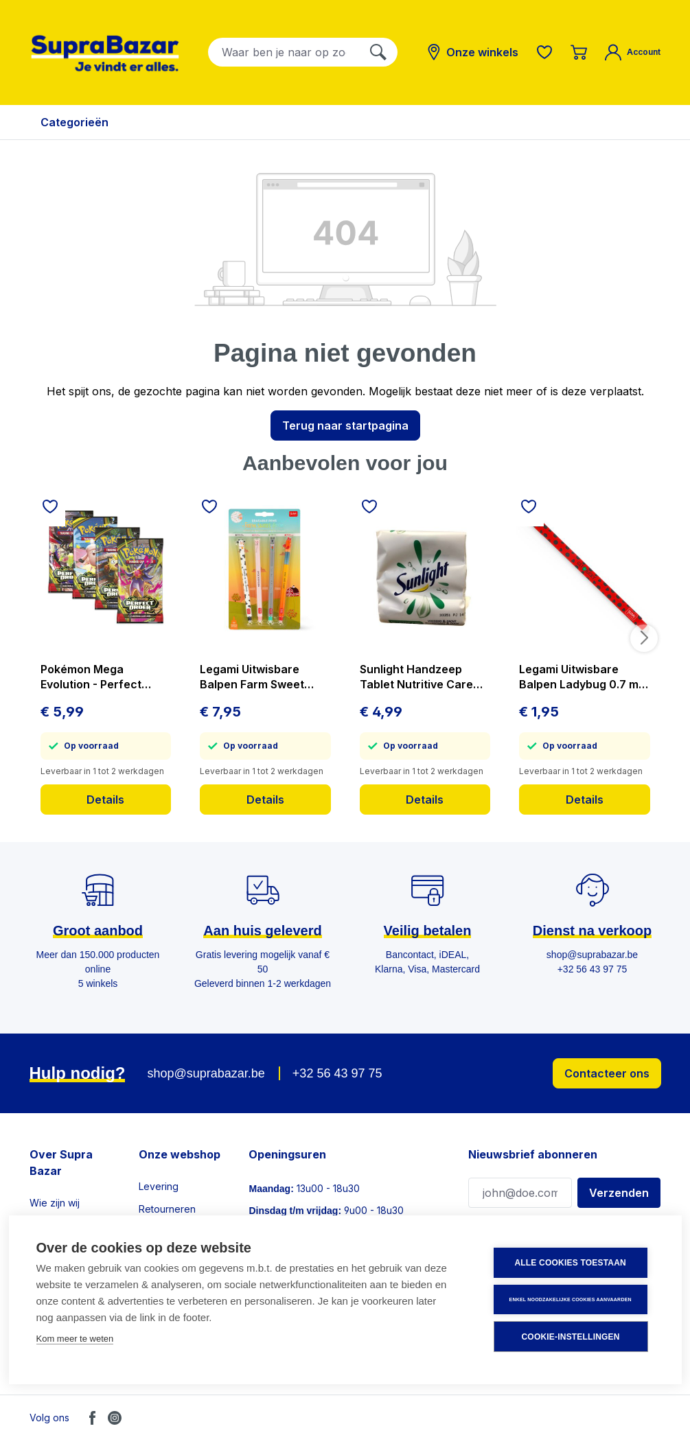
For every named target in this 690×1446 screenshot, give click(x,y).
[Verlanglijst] (544, 52)
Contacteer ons (606, 1073)
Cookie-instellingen (571, 1337)
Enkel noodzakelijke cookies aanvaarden (571, 1299)
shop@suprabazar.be (205, 1073)
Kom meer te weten (75, 1339)
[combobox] (284, 52)
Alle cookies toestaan (571, 1263)
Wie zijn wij (55, 1203)
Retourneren (167, 1209)
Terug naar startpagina (345, 425)
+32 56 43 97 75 (337, 1073)
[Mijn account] (632, 52)
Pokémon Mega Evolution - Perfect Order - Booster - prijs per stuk (100, 677)
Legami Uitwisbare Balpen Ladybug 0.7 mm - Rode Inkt (583, 677)
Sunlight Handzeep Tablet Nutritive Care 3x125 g (416, 677)
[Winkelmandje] (579, 52)
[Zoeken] (378, 52)
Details (105, 799)
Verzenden (619, 1193)
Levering (159, 1186)
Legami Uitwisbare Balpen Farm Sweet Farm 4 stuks (252, 677)
